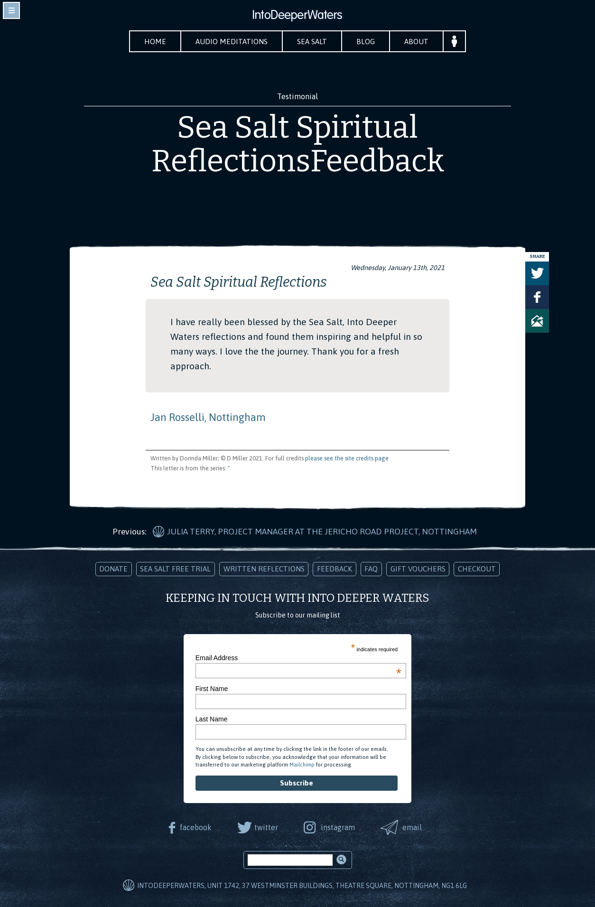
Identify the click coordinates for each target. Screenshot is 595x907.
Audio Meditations (231, 41)
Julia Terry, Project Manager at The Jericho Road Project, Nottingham (322, 531)
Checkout (477, 569)
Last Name (211, 719)
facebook (196, 827)
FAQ (371, 569)
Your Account (454, 41)
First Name (211, 688)
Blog (365, 41)
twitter (266, 827)
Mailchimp (302, 764)
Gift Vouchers (418, 569)
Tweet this (537, 273)
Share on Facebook (537, 297)
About (416, 41)
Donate (113, 569)
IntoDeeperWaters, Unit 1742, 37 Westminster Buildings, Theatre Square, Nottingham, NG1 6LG (302, 885)
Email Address (298, 658)
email (412, 827)
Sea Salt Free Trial (175, 569)
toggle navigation (11, 10)
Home (155, 41)
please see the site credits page (347, 458)
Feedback (334, 569)
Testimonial (297, 96)
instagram (338, 827)
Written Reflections (264, 569)
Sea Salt (312, 41)
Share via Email (537, 321)
